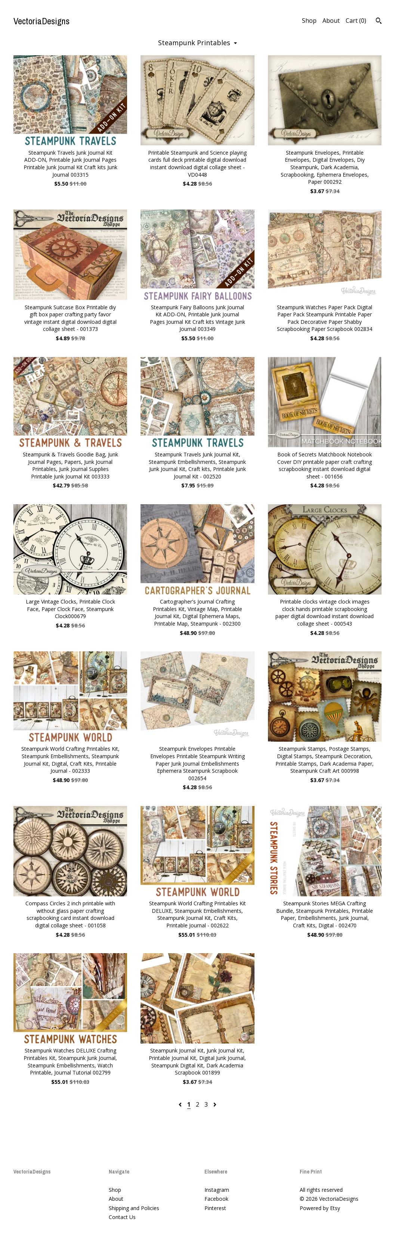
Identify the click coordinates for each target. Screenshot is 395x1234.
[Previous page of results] (180, 1104)
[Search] (379, 22)
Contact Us (122, 1217)
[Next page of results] (215, 1104)
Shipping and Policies (134, 1208)
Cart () (356, 20)
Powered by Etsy (320, 1208)
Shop (309, 20)
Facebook (216, 1198)
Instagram (216, 1189)
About (331, 20)
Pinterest (215, 1208)
